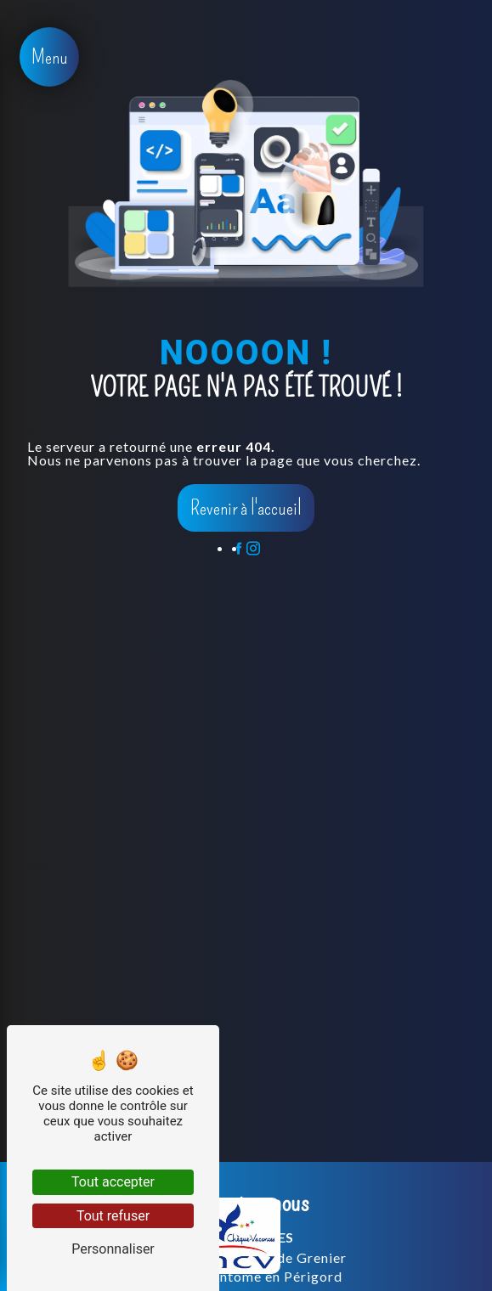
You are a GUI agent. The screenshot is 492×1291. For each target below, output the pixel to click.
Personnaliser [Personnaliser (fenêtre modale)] (113, 1249)
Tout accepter (113, 1182)
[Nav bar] (49, 57)
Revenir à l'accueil (246, 508)
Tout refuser (113, 1216)
